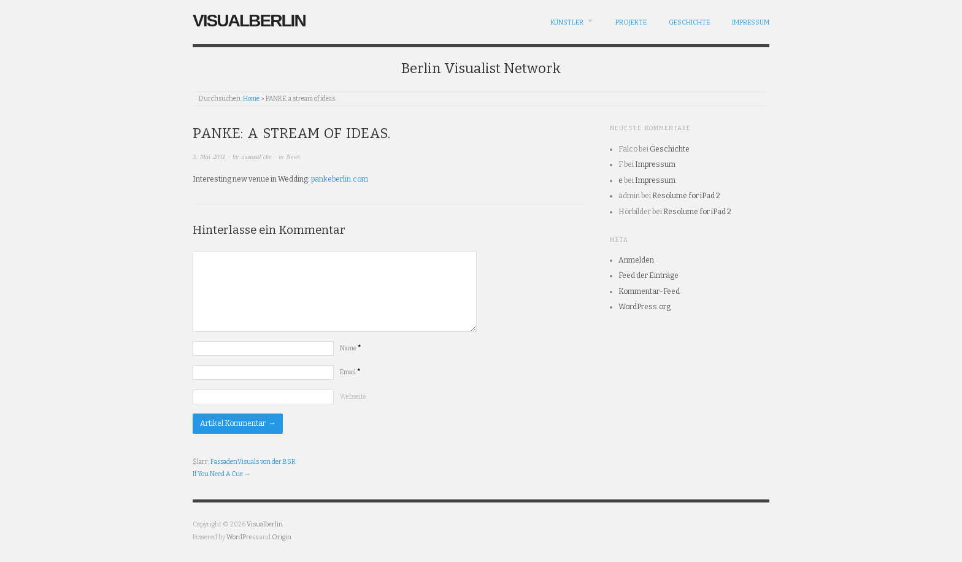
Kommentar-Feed (649, 291)
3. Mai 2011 (209, 156)
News (293, 156)
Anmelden (636, 260)
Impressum (750, 22)
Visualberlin (249, 20)
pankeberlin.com (339, 179)
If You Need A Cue (218, 474)
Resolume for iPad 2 (686, 195)
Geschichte (689, 22)
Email (350, 372)
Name (350, 348)
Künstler (566, 22)
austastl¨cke (256, 156)
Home (251, 98)
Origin (281, 537)
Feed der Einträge (648, 275)
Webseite (353, 397)
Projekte (631, 22)
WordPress (242, 537)
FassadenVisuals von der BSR (253, 462)
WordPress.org (644, 306)
